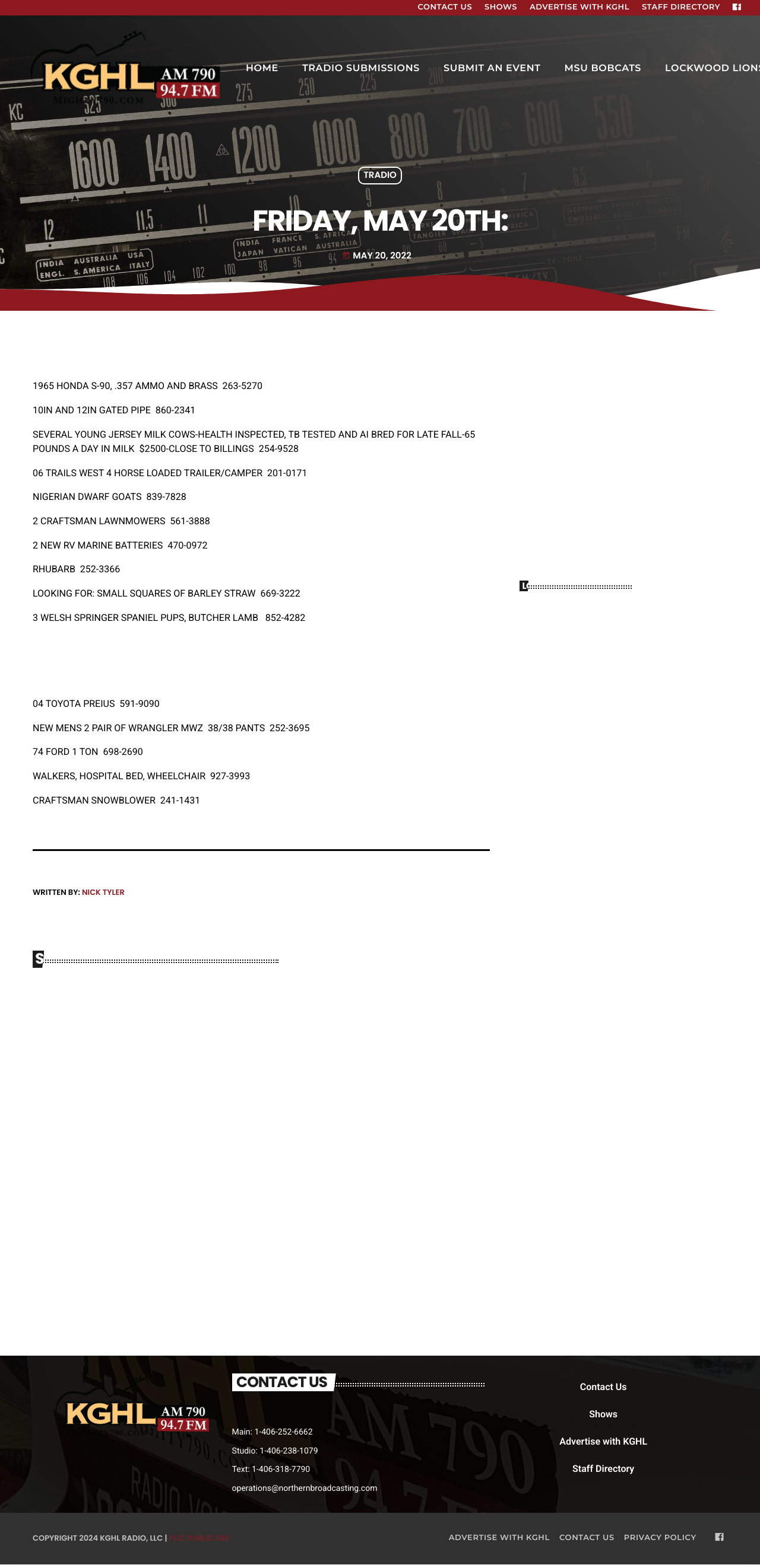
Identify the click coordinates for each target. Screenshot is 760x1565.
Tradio (380, 176)
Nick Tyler (103, 892)
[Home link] (127, 68)
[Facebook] (737, 8)
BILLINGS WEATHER (623, 648)
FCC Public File (199, 1538)
